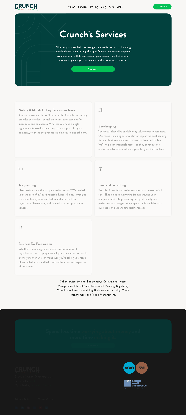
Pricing (94, 6)
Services (82, 6)
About (71, 6)
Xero (111, 6)
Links (120, 6)
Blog (103, 6)
